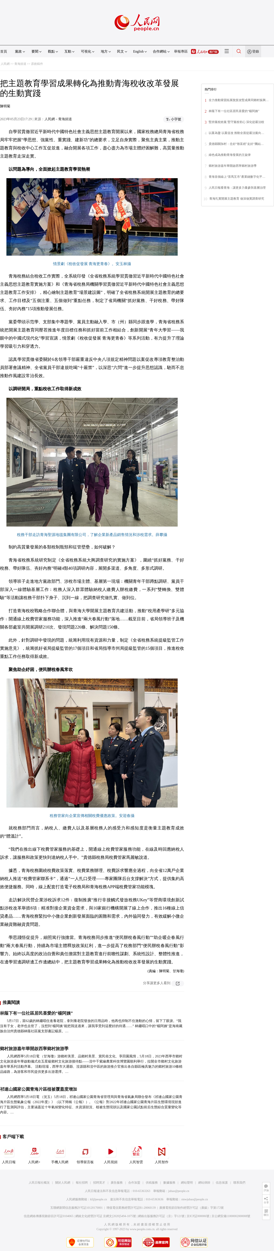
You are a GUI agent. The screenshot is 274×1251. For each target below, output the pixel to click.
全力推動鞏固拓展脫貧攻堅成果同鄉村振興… (239, 100)
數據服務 (169, 1182)
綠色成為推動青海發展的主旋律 (230, 154)
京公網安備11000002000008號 (230, 1216)
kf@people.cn (98, 1199)
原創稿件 (37, 63)
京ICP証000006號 (198, 1216)
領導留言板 (85, 1154)
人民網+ (34, 1154)
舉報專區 (181, 51)
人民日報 (8, 1154)
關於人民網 (62, 1182)
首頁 (3, 51)
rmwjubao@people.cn (194, 1199)
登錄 (255, 51)
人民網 (5, 63)
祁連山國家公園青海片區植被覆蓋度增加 (38, 1089)
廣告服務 (117, 1182)
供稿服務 (152, 1182)
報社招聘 (82, 1182)
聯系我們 (239, 1182)
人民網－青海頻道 (58, 119)
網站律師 (204, 1182)
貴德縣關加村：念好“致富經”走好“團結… (236, 144)
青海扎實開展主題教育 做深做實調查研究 (236, 198)
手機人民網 (59, 1154)
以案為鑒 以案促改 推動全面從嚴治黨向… (236, 133)
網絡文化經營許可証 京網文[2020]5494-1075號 (105, 1216)
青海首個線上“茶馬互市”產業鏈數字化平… (237, 176)
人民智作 (161, 1154)
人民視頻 (110, 1154)
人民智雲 (136, 1154)
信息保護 (222, 1182)
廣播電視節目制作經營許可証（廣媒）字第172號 (191, 1207)
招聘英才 (99, 1182)
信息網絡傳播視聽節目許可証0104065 (48, 1216)
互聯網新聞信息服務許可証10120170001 (76, 1207)
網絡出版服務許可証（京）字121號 (161, 1216)
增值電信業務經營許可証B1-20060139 (131, 1207)
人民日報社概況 (39, 1182)
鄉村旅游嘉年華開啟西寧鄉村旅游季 (34, 1048)
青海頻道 (20, 63)
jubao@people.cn (178, 1191)
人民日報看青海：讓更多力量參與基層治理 (237, 187)
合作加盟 (134, 1182)
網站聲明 (187, 1182)
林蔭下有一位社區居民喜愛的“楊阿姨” (36, 1013)
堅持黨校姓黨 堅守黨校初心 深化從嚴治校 (236, 122)
